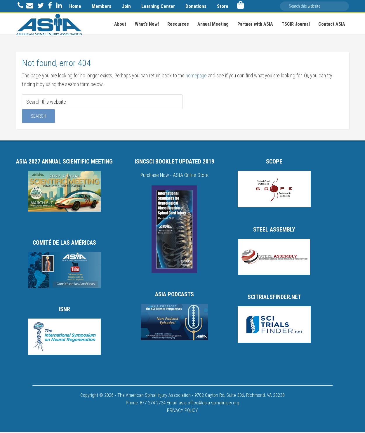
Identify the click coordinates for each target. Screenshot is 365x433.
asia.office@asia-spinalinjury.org (209, 404)
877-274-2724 (153, 404)
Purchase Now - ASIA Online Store (174, 176)
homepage (196, 77)
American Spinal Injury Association (49, 25)
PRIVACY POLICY (182, 411)
